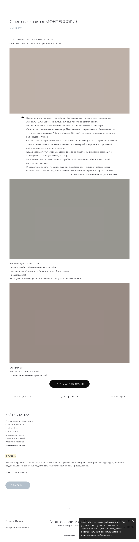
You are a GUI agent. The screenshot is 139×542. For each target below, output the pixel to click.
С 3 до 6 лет (11, 431)
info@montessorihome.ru (17, 527)
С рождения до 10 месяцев (19, 421)
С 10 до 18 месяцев (14, 424)
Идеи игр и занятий (15, 438)
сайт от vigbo (69, 535)
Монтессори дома (14, 435)
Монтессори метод (15, 445)
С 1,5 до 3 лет (12, 428)
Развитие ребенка (14, 442)
